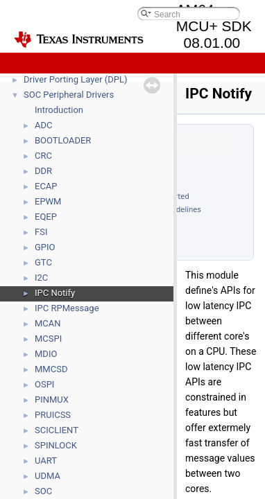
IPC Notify (55, 293)
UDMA (47, 476)
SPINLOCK (56, 445)
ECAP (46, 186)
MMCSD (51, 369)
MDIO (46, 354)
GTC (43, 262)
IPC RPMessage (67, 308)
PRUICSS (53, 415)
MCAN (48, 323)
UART (46, 460)
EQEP (46, 216)
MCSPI (48, 338)
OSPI (44, 384)
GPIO (45, 247)
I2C (41, 277)
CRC (43, 155)
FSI (41, 232)
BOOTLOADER (63, 140)
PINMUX (52, 399)
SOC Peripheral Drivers (69, 94)
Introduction (59, 110)
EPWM (48, 201)
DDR (43, 171)
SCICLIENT (56, 430)
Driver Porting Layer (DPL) (76, 79)
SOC (43, 491)
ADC (43, 125)
